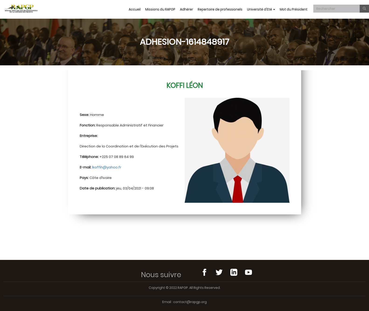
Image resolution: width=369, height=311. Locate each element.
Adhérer (186, 9)
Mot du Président (293, 9)
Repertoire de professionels (220, 9)
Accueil (135, 9)
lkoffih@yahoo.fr (106, 167)
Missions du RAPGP (160, 9)
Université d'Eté (261, 9)
